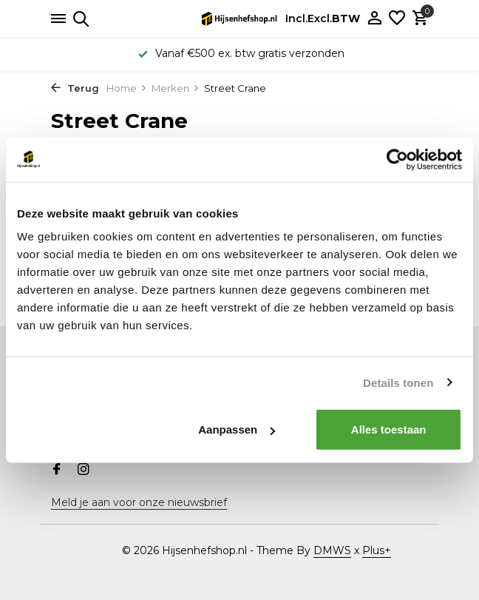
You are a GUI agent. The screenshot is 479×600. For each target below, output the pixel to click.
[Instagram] (83, 470)
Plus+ (376, 550)
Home (126, 88)
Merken (176, 88)
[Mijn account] (374, 18)
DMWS (332, 550)
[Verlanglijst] (397, 19)
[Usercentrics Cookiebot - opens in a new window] (397, 159)
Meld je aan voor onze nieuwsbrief (139, 502)
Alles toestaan (389, 429)
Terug (75, 88)
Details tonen (398, 382)
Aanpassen (236, 429)
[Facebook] (57, 470)
